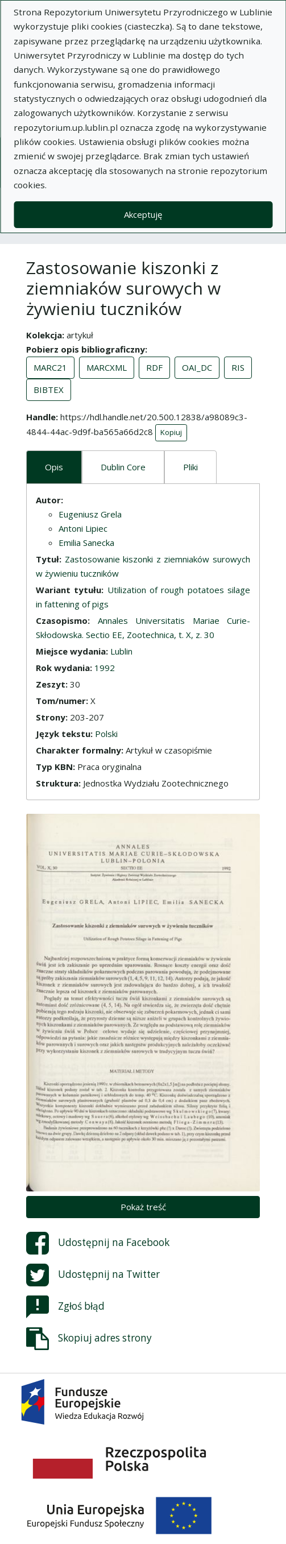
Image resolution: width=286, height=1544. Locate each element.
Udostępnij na (97, 1243)
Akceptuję (143, 214)
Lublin (121, 651)
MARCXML (106, 367)
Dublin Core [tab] (123, 467)
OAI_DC (197, 367)
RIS (237, 367)
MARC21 (50, 367)
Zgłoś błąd (65, 1306)
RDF (154, 367)
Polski (106, 733)
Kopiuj (171, 432)
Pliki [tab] (190, 467)
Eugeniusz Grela (90, 514)
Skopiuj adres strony (89, 1338)
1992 (104, 667)
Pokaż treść (143, 1206)
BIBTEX (49, 389)
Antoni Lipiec (83, 528)
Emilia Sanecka (86, 542)
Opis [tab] (54, 467)
